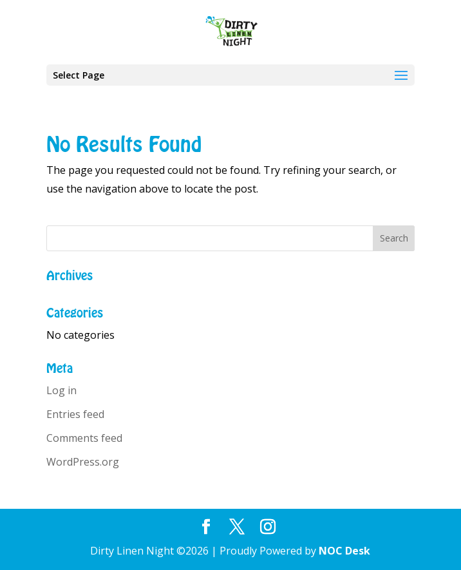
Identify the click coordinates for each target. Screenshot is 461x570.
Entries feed (75, 414)
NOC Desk (344, 551)
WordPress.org (82, 462)
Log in (61, 390)
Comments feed (84, 438)
